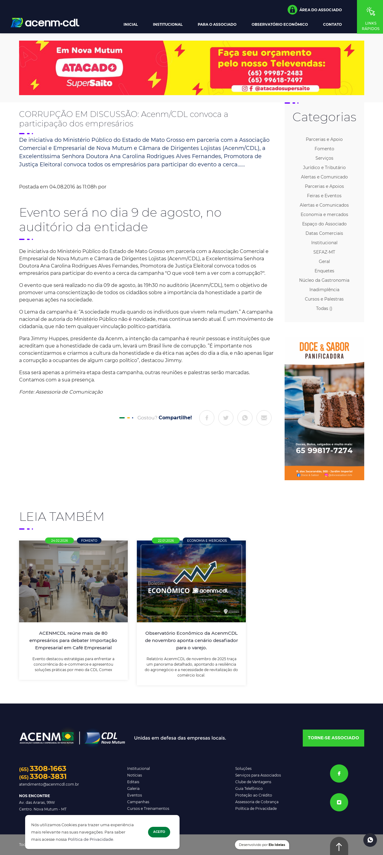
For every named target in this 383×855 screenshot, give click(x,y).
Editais (133, 782)
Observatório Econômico (280, 24)
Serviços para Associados (258, 775)
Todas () (324, 308)
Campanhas (138, 802)
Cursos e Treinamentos (148, 808)
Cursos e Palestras (324, 299)
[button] (315, 10)
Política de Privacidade (90, 839)
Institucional (168, 24)
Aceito (159, 832)
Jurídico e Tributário (324, 167)
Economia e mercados (324, 214)
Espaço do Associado (324, 224)
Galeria (133, 788)
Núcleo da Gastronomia (324, 280)
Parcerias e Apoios (324, 186)
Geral (324, 261)
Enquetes (324, 271)
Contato (332, 24)
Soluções (243, 768)
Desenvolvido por (262, 845)
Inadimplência (324, 289)
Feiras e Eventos (324, 195)
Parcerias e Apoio (324, 139)
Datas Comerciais (324, 233)
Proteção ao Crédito (253, 795)
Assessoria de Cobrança (257, 802)
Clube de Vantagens (253, 782)
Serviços (324, 158)
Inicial (131, 24)
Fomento (324, 148)
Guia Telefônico (249, 788)
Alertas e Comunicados (324, 205)
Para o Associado (217, 24)
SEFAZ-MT (324, 252)
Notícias (134, 775)
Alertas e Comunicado (324, 177)
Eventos (134, 795)
